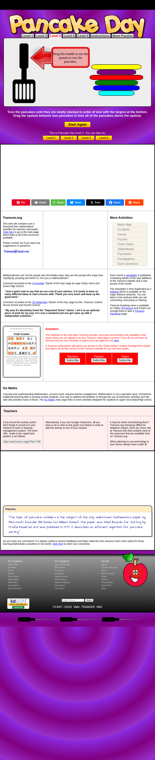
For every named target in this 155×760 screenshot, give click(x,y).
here (116, 340)
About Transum (107, 573)
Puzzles (122, 239)
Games (122, 234)
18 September (40, 302)
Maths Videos (60, 579)
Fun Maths (59, 570)
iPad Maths (124, 254)
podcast (114, 291)
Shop (103, 588)
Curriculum (59, 588)
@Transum (127, 308)
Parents (104, 579)
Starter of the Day (62, 564)
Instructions (101, 36)
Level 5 (83, 36)
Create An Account (109, 567)
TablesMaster (125, 249)
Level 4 (69, 36)
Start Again (77, 124)
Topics (104, 576)
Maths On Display (62, 582)
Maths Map (124, 224)
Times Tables (125, 244)
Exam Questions (127, 263)
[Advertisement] (77, 5)
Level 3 (55, 36)
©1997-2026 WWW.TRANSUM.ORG (77, 607)
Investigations (126, 258)
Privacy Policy (107, 582)
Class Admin (60, 585)
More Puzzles (123, 36)
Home (103, 570)
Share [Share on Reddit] (134, 202)
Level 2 (41, 36)
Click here (8, 232)
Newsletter (59, 573)
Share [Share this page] (58, 202)
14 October (38, 283)
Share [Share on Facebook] (114, 202)
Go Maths (123, 229)
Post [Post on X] (95, 202)
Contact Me (106, 585)
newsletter (131, 275)
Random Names (61, 576)
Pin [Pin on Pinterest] (21, 202)
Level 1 (27, 36)
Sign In (104, 564)
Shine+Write (60, 567)
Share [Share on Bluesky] (76, 202)
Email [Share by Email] (40, 202)
